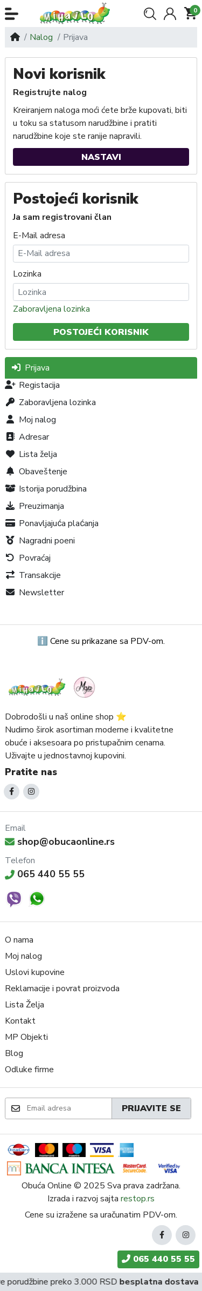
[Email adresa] (69, 1108)
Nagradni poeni (40, 541)
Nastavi (101, 157)
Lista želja (31, 454)
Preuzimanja (34, 506)
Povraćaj (28, 558)
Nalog (41, 37)
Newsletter (34, 593)
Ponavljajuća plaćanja (52, 523)
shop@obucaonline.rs (60, 841)
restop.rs (138, 1199)
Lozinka (27, 274)
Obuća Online (47, 1186)
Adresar (27, 437)
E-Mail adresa (39, 235)
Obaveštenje (36, 472)
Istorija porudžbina (46, 489)
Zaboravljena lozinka (51, 309)
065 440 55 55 (45, 874)
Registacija (32, 385)
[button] (11, 14)
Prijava (30, 368)
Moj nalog (30, 420)
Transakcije (33, 575)
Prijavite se (151, 1108)
